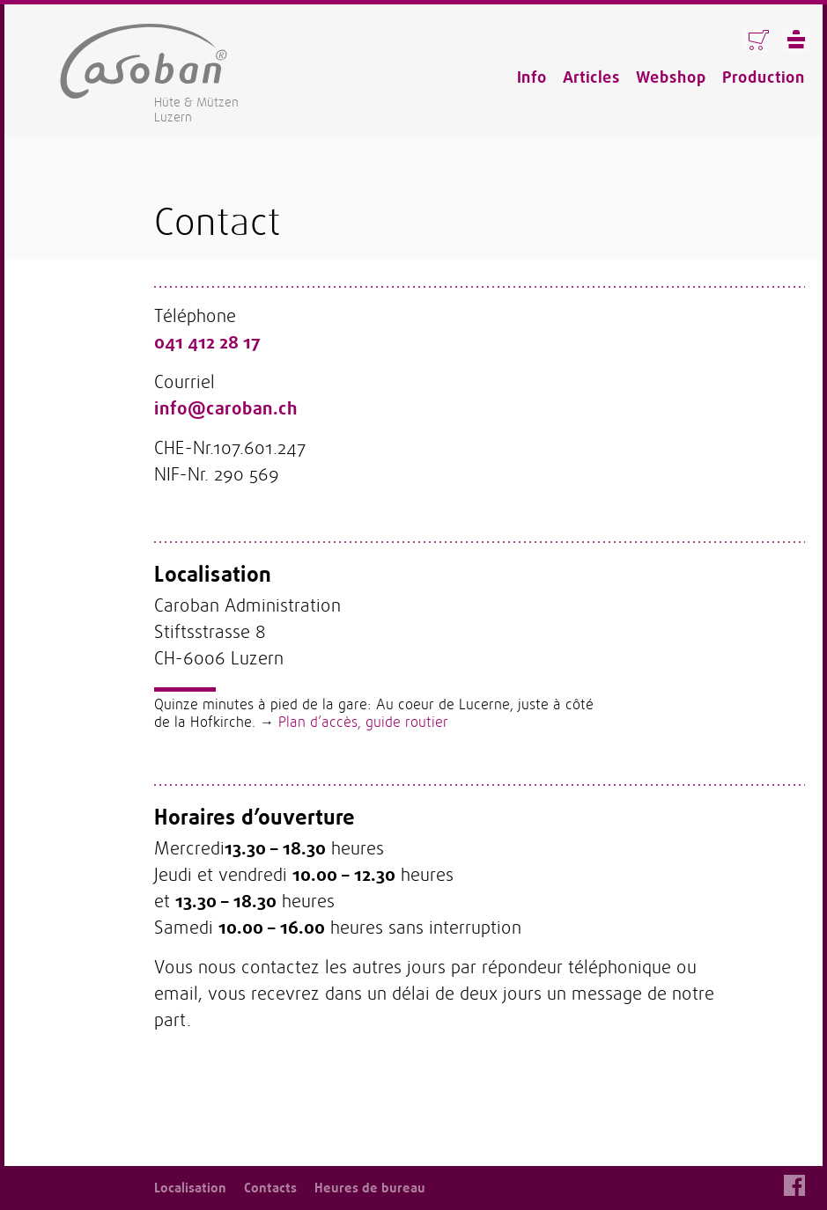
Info (532, 77)
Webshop (671, 77)
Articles (591, 77)
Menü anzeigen (796, 39)
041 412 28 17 (207, 343)
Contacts (270, 1188)
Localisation (190, 1188)
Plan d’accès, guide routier (363, 722)
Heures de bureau (369, 1188)
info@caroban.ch (226, 409)
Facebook (794, 1185)
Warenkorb (756, 39)
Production (763, 77)
